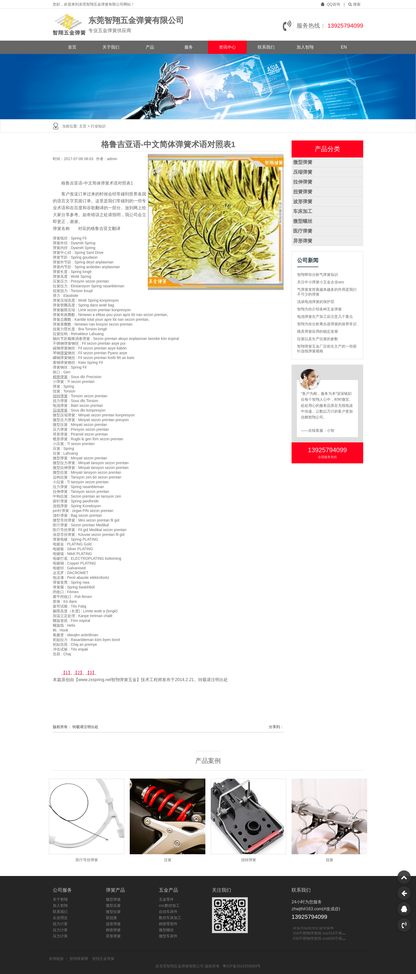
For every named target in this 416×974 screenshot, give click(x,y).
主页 (83, 126)
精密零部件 (168, 924)
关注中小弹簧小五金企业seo (320, 282)
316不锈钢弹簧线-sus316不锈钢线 (321, 933)
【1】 (66, 672)
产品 (150, 47)
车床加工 (302, 211)
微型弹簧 (302, 162)
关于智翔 (60, 899)
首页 (72, 47)
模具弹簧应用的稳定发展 (317, 331)
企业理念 (60, 918)
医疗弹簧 (302, 231)
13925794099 (345, 25)
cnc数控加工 (169, 905)
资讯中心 (227, 47)
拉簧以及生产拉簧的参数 (317, 339)
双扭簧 (111, 918)
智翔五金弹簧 (103, 958)
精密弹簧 (60, 377)
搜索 (354, 4)
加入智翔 (305, 47)
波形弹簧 (302, 201)
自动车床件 (168, 911)
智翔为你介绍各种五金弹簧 (319, 309)
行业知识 (98, 126)
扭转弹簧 (60, 396)
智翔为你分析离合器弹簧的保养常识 (327, 324)
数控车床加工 (170, 918)
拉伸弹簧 (302, 182)
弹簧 (64, 353)
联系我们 (266, 47)
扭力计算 (60, 924)
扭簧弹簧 (302, 191)
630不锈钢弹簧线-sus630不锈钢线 (321, 938)
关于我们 (110, 47)
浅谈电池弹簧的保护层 (315, 302)
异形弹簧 (302, 241)
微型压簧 (113, 905)
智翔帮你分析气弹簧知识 (317, 274)
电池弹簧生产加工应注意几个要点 (325, 316)
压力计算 (60, 936)
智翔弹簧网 (79, 958)
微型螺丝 (302, 221)
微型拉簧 (113, 911)
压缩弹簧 (60, 410)
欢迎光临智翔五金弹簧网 (313, 928)
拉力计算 (60, 930)
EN (344, 47)
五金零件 (166, 899)
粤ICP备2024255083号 (242, 966)
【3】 (90, 672)
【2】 (78, 672)
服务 (188, 47)
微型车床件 (168, 936)
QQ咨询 (331, 4)
